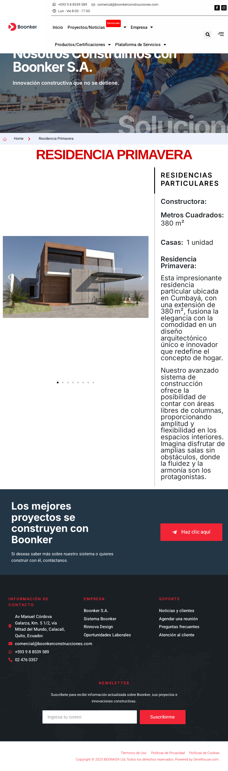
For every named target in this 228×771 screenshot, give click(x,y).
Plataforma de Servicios (140, 43)
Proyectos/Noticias (97, 23)
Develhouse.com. (206, 759)
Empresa (142, 25)
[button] (208, 33)
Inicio (58, 25)
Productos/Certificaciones (83, 43)
